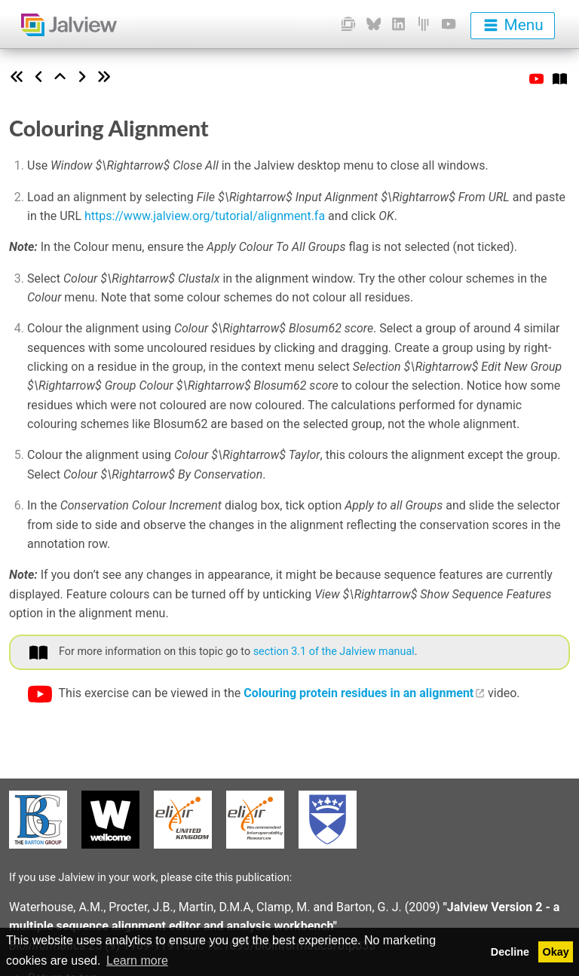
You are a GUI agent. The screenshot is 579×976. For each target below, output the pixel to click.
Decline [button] (510, 952)
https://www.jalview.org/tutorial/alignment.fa (204, 216)
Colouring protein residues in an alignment (358, 693)
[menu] (512, 25)
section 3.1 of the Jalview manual (334, 651)
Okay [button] (556, 952)
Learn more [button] (137, 960)
